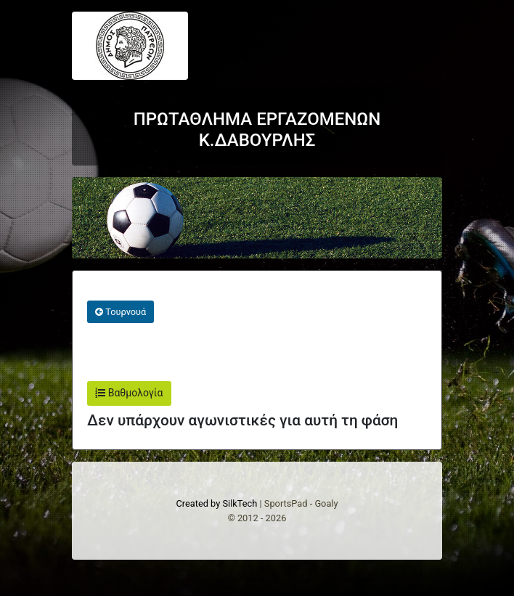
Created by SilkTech (216, 503)
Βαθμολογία (129, 393)
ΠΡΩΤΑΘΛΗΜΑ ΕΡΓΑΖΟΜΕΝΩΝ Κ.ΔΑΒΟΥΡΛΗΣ (257, 129)
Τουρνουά (120, 311)
